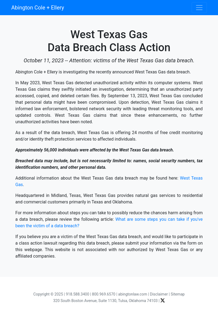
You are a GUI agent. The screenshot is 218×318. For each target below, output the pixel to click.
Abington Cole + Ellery (37, 7)
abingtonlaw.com (132, 294)
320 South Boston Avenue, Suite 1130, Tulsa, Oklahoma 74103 (105, 300)
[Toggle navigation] (199, 7)
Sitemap (178, 294)
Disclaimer (159, 294)
